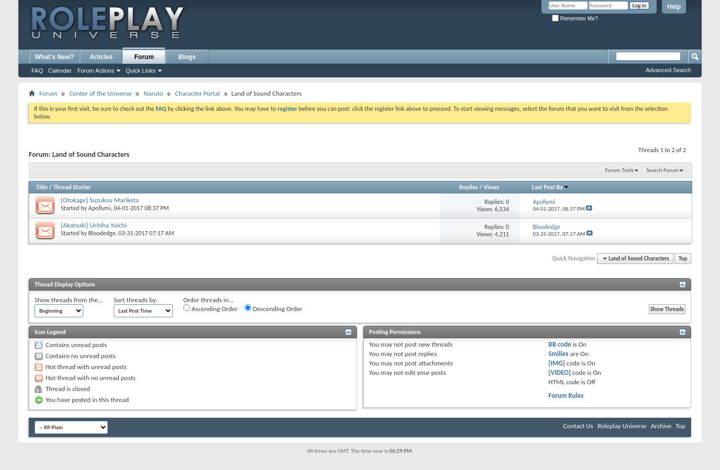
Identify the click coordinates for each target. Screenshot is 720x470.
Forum (144, 57)
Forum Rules (565, 395)
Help (674, 6)
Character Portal (197, 93)
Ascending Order (210, 308)
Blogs (187, 57)
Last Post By (550, 187)
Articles (101, 57)
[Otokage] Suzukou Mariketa (100, 200)
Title (42, 187)
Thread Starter (72, 187)
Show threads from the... (69, 300)
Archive (661, 426)
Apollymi (99, 208)
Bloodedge (102, 233)
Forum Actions (95, 70)
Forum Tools (619, 170)
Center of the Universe (100, 93)
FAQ (37, 70)
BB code (559, 344)
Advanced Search (668, 70)
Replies (468, 187)
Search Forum (663, 170)
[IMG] (556, 363)
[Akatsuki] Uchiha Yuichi (94, 225)
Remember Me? (574, 18)
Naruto (153, 93)
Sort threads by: (136, 300)
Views (491, 187)
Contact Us (578, 426)
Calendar (60, 70)
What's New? (54, 57)
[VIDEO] (559, 372)
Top (683, 258)
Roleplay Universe (622, 426)
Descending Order (274, 308)
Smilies (558, 354)
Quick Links (141, 70)
